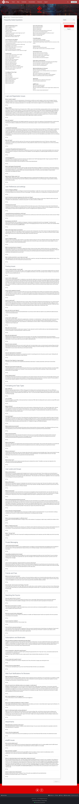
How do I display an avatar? (10, 48)
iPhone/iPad (16, 691)
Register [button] (69, 29)
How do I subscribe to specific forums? (40, 64)
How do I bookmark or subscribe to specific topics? (42, 62)
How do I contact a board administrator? (40, 90)
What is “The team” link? (37, 35)
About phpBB (34, 745)
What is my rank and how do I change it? (13, 49)
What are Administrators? (38, 26)
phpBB (19, 224)
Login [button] (69, 26)
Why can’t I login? (8, 31)
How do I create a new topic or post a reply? (13, 54)
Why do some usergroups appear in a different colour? (43, 32)
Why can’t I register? (9, 29)
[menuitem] (68, 2)
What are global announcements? (11, 78)
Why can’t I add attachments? (11, 63)
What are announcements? (10, 79)
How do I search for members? (39, 56)
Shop (18, 1)
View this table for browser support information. (21, 713)
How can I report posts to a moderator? (12, 65)
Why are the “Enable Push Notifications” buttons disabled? (44, 74)
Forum (13, 1)
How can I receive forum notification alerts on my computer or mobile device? (45, 71)
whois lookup (33, 760)
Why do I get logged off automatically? (12, 35)
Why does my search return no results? (40, 53)
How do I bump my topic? (10, 69)
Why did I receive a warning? (10, 64)
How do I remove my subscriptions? (40, 65)
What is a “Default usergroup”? (39, 34)
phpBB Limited (38, 744)
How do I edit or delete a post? (11, 55)
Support (46, 1)
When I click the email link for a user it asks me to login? (16, 50)
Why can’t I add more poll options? (11, 59)
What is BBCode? (8, 73)
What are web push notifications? (39, 69)
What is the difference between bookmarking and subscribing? (45, 61)
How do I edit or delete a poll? (11, 60)
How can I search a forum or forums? (40, 52)
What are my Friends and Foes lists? (40, 47)
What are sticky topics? (9, 80)
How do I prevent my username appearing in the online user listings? (18, 41)
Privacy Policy (44, 800)
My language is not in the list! (10, 45)
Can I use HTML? (8, 74)
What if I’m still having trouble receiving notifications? (43, 75)
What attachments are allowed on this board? (42, 79)
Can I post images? (9, 77)
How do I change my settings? (11, 40)
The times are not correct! (10, 43)
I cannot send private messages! (39, 39)
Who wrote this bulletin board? (39, 85)
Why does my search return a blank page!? (41, 55)
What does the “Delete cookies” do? (12, 36)
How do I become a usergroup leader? (40, 31)
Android (21, 691)
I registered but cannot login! (10, 30)
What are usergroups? (37, 29)
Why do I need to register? (10, 26)
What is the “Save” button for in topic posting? (14, 66)
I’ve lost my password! (9, 34)
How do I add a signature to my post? (12, 57)
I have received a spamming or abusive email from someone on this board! (46, 42)
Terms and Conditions (36, 800)
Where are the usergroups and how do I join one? (42, 30)
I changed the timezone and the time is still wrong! (15, 44)
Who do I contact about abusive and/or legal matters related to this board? (46, 88)
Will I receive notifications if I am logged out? (41, 73)
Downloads (24, 1)
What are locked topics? (10, 81)
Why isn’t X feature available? (38, 86)
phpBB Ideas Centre (9, 753)
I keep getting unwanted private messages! (41, 40)
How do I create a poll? (9, 58)
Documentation (32, 1)
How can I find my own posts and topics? (41, 57)
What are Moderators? (37, 28)
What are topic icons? (9, 83)
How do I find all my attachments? (39, 81)
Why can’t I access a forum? (10, 61)
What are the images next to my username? (13, 46)
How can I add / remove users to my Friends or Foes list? (44, 48)
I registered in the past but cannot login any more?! (15, 32)
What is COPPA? (8, 28)
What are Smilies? (8, 75)
